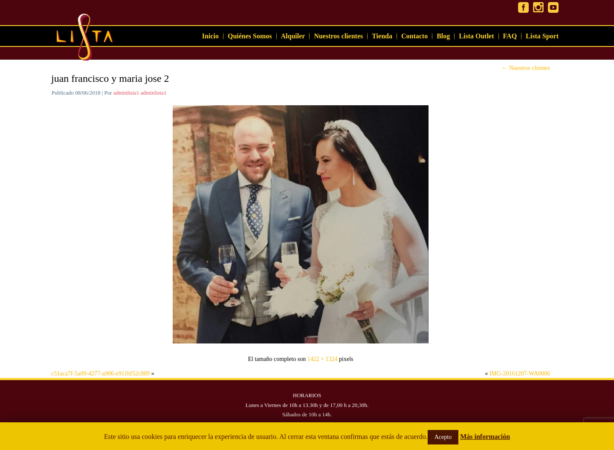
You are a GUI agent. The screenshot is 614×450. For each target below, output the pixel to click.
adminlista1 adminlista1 (140, 92)
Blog (443, 36)
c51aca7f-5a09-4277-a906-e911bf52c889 (100, 373)
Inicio (210, 36)
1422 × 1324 (322, 359)
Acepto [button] (443, 437)
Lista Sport (542, 36)
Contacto (414, 36)
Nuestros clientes (338, 36)
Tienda (382, 36)
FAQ (510, 36)
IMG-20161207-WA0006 (519, 373)
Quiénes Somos (250, 36)
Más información (485, 436)
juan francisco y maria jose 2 (110, 78)
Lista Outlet (476, 36)
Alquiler (293, 36)
